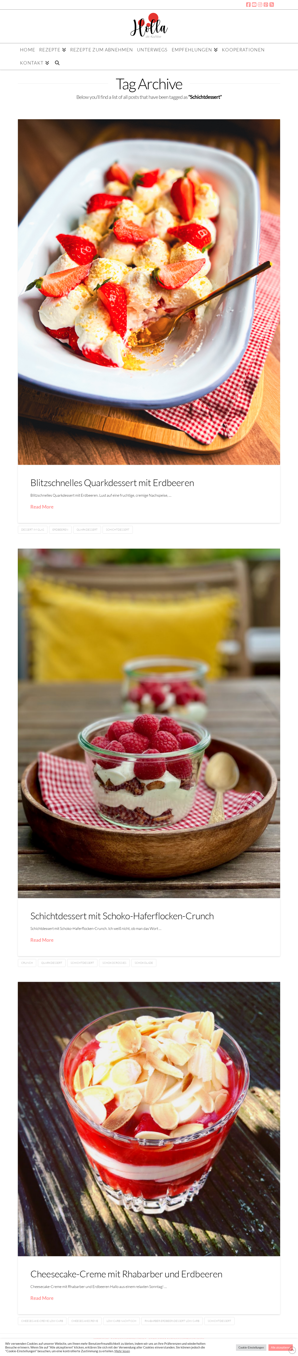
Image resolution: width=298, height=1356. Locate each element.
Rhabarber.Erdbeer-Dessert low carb (172, 1321)
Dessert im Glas (32, 529)
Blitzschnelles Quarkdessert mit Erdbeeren (112, 482)
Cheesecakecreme (84, 1321)
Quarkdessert (87, 529)
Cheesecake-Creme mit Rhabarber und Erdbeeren (126, 1273)
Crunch (27, 962)
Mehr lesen (122, 1351)
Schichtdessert (117, 529)
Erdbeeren (60, 529)
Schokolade (144, 962)
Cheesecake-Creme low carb (42, 1321)
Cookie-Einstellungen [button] (251, 1347)
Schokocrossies (114, 962)
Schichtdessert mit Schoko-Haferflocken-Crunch (122, 915)
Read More (41, 507)
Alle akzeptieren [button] (280, 1347)
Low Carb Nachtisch (121, 1321)
